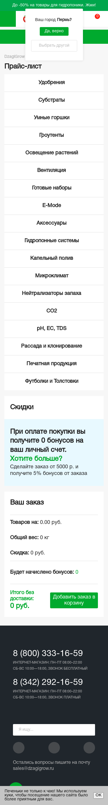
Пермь (65, 20)
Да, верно (54, 31)
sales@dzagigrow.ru (33, 769)
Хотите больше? (36, 459)
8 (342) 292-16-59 (48, 683)
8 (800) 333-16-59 (48, 654)
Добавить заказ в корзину (74, 600)
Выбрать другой (54, 46)
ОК (98, 795)
